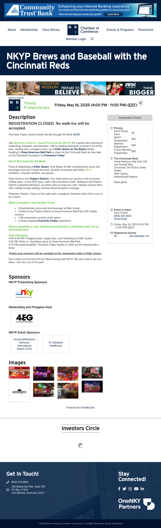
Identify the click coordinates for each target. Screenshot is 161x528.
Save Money (51, 29)
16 (99, 456)
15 (95, 456)
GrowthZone (87, 407)
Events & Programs (120, 29)
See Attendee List (139, 236)
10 (77, 456)
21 (118, 456)
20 (114, 456)
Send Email (120, 219)
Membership (29, 29)
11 (80, 456)
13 (88, 456)
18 (107, 456)
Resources (145, 29)
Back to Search (16, 98)
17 (103, 456)
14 (92, 456)
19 (111, 456)
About (12, 29)
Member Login (76, 39)
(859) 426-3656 (122, 216)
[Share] (140, 102)
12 (84, 456)
